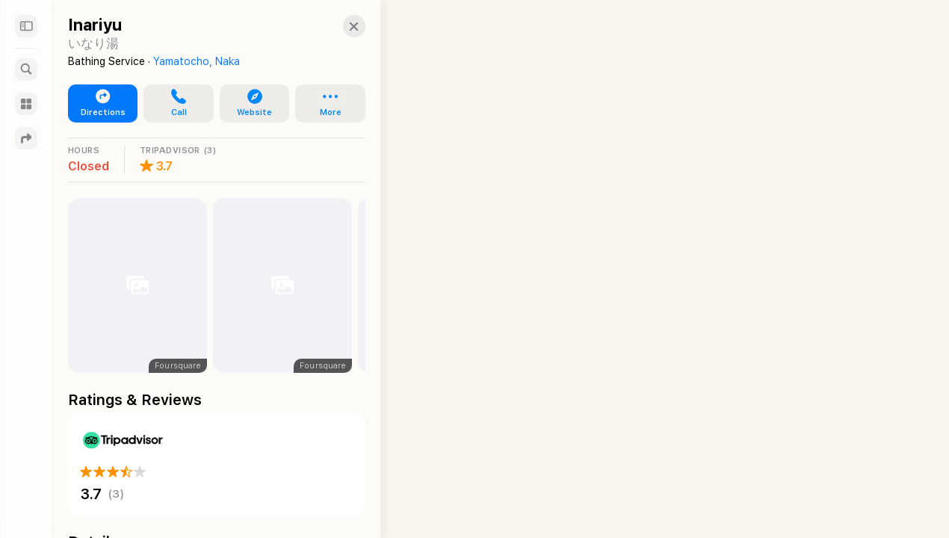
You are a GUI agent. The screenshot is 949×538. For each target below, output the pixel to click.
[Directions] (26, 138)
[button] (173, 103)
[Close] (341, 26)
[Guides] (26, 104)
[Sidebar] (26, 26)
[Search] (26, 69)
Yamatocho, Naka (196, 61)
